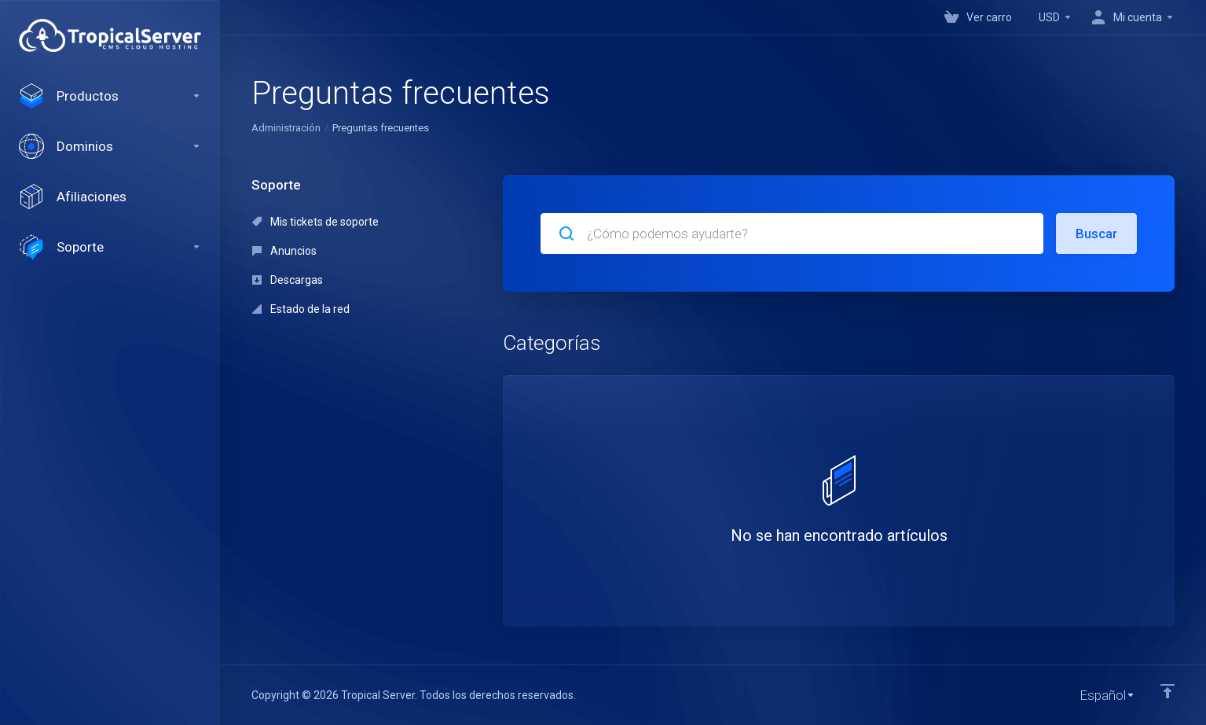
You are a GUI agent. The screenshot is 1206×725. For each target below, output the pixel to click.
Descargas (287, 280)
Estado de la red (301, 309)
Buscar (1096, 233)
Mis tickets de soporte (315, 221)
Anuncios (284, 251)
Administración (286, 128)
